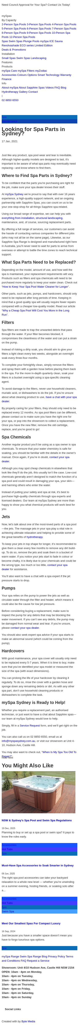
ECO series (27, 45)
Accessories (9, 74)
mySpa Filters (26, 70)
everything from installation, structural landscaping (32, 218)
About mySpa (10, 87)
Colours (22, 74)
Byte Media (28, 1021)
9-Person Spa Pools (39, 32)
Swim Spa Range (30, 956)
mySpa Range (10, 956)
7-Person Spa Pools (64, 28)
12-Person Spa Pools (22, 37)
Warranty (65, 74)
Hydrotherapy (10, 91)
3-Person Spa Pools (39, 24)
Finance (6, 79)
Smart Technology (49, 74)
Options (32, 74)
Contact (33, 91)
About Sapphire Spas (32, 87)
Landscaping (38, 58)
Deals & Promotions (14, 49)
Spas (5, 41)
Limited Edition (43, 45)
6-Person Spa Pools (39, 28)
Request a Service (38, 960)
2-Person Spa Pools (14, 24)
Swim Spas (15, 41)
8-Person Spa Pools (14, 32)
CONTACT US (11, 952)
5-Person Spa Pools (14, 28)
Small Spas (9, 58)
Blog (63, 87)
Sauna (59, 41)
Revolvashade (10, 45)
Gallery (23, 91)
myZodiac (41, 70)
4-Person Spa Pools (64, 24)
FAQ (57, 87)
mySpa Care (9, 70)
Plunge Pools (31, 41)
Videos (49, 87)
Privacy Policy (56, 956)
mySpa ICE (47, 41)
